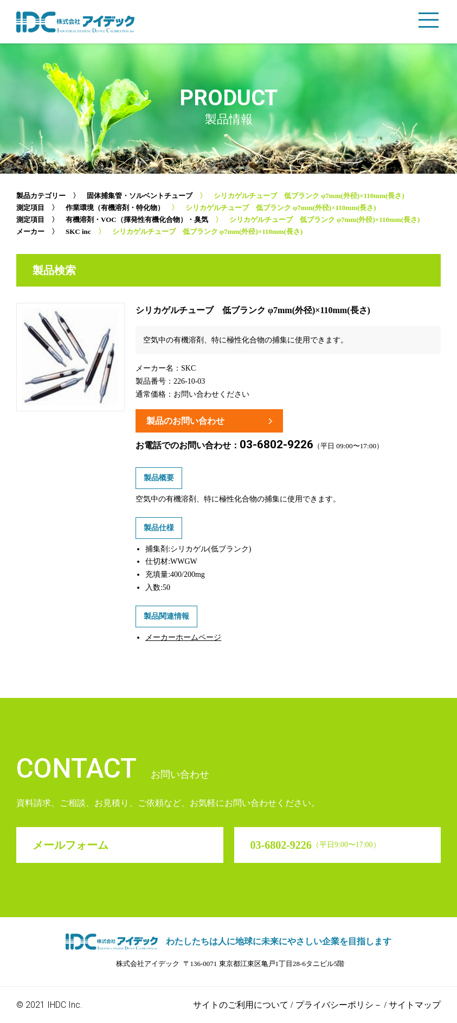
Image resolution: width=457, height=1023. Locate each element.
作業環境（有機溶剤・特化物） (115, 208)
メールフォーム (70, 845)
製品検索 (54, 270)
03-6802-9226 (276, 444)
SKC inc (78, 231)
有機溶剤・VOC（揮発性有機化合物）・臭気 (137, 219)
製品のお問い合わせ (185, 420)
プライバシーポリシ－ (338, 1005)
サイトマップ (415, 1005)
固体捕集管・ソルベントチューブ (139, 196)
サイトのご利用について (240, 1005)
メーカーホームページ (183, 637)
